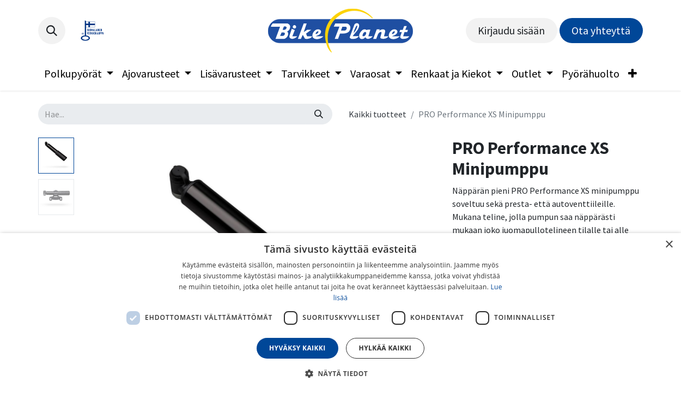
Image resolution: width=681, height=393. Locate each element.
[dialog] (340, 313)
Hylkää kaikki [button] (385, 348)
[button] (51, 30)
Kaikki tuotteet (377, 114)
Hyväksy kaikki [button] (297, 348)
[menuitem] (79, 73)
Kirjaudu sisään (511, 30)
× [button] (669, 245)
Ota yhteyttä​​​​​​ (600, 30)
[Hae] (318, 114)
